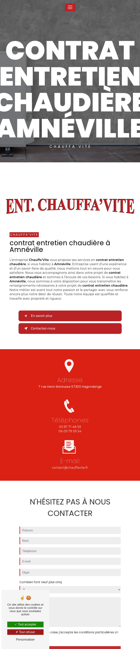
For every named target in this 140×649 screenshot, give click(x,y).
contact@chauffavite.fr (70, 464)
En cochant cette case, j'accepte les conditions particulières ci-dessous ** (71, 631)
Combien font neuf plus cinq (40, 578)
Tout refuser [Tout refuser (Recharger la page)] (25, 632)
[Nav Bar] (70, 7)
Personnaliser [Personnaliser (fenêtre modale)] (25, 639)
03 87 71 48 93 (70, 430)
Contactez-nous (39, 328)
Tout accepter (25, 624)
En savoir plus (37, 316)
